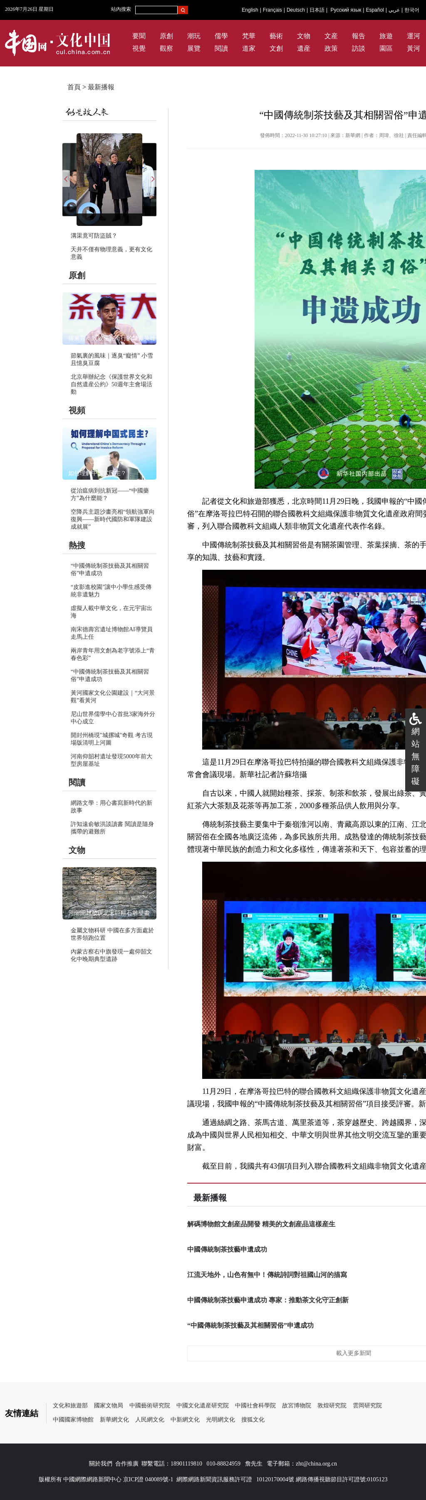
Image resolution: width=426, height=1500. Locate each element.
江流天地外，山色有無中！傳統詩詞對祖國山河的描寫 (267, 1274)
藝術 (276, 35)
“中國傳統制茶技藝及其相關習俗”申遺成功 (250, 1325)
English (250, 10)
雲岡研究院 (367, 1405)
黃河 (413, 48)
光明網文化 (220, 1420)
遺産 (303, 48)
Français (272, 10)
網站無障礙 (415, 756)
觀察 (166, 48)
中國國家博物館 (73, 1420)
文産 (331, 35)
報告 (358, 35)
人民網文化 (149, 1420)
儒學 (221, 35)
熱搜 (77, 545)
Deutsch (296, 10)
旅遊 (386, 35)
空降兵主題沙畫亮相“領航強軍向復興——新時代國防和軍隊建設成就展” (113, 519)
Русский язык (346, 10)
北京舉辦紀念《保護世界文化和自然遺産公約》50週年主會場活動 (111, 384)
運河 (413, 35)
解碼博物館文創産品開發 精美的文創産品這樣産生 (261, 1224)
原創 (166, 35)
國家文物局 (108, 1405)
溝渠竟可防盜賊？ (94, 236)
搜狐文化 (253, 1420)
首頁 (74, 87)
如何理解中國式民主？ (97, 473)
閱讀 (221, 48)
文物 (303, 35)
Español (375, 10)
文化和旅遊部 (70, 1405)
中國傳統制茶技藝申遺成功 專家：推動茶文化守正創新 (268, 1300)
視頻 (77, 410)
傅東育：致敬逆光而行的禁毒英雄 (112, 338)
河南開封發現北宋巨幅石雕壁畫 (109, 913)
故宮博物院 (296, 1405)
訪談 (358, 48)
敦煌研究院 (332, 1405)
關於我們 (100, 1464)
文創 (276, 48)
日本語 (317, 10)
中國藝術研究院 (149, 1405)
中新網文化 (185, 1420)
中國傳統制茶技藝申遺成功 (227, 1249)
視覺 (139, 48)
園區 (386, 48)
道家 (248, 48)
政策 (331, 48)
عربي (394, 10)
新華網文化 (114, 1420)
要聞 (139, 35)
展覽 (194, 48)
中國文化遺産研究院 (202, 1405)
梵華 (248, 35)
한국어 (411, 10)
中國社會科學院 (255, 1405)
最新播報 (101, 87)
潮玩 (194, 35)
